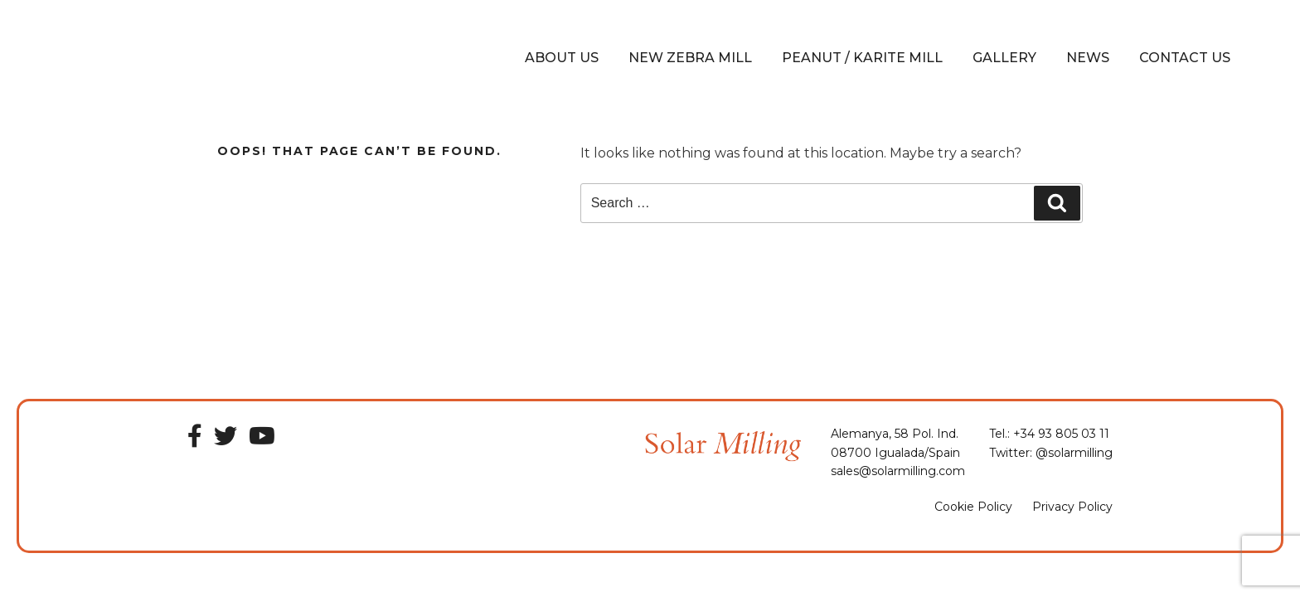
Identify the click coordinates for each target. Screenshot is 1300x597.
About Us (562, 58)
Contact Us (1184, 58)
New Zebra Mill (690, 58)
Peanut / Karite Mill (862, 58)
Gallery (1004, 58)
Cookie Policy (973, 506)
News (1087, 58)
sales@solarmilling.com (898, 471)
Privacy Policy (1072, 506)
